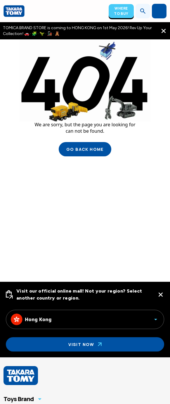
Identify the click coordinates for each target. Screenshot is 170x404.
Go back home (85, 149)
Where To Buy (121, 11)
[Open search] (143, 11)
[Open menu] (159, 11)
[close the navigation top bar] (163, 30)
